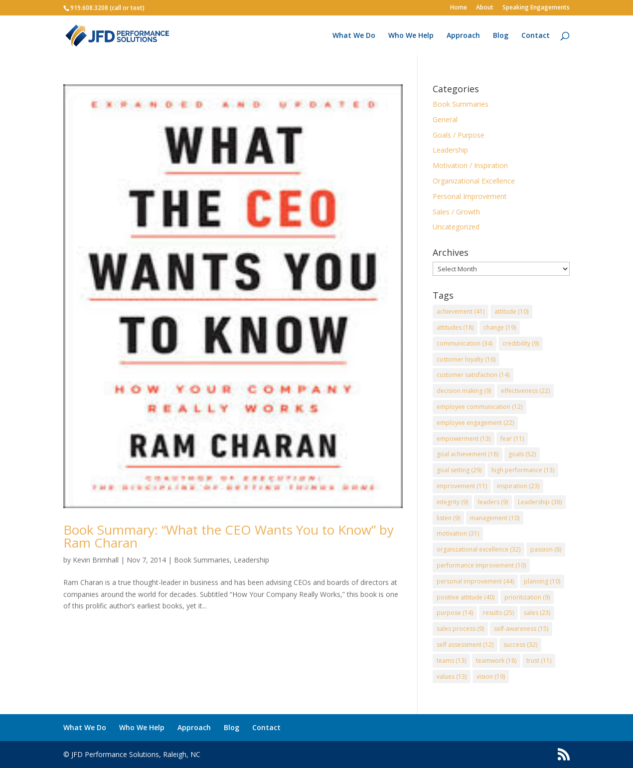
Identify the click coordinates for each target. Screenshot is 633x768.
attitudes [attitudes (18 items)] (455, 327)
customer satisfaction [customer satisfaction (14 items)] (473, 375)
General (445, 119)
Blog (500, 36)
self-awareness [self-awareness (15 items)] (521, 628)
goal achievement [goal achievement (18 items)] (467, 454)
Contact (535, 36)
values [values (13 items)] (452, 676)
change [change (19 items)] (499, 327)
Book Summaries (202, 560)
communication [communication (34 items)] (464, 343)
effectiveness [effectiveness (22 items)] (525, 390)
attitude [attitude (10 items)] (511, 311)
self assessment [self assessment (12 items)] (465, 644)
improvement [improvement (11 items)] (462, 486)
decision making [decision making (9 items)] (464, 390)
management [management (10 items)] (494, 518)
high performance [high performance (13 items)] (522, 470)
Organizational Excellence (474, 181)
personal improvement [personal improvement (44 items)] (475, 581)
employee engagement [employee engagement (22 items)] (475, 422)
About (484, 7)
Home (458, 7)
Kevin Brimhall (96, 560)
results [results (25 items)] (498, 612)
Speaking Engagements (536, 7)
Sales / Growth (456, 211)
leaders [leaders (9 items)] (493, 502)
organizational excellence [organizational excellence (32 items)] (478, 549)
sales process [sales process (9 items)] (460, 628)
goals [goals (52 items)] (522, 454)
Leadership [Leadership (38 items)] (540, 502)
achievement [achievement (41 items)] (460, 311)
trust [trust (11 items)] (538, 660)
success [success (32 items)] (520, 644)
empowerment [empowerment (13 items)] (463, 438)
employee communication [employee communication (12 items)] (479, 406)
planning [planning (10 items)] (542, 581)
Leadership (251, 560)
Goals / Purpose (458, 135)
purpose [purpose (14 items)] (455, 612)
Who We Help (411, 36)
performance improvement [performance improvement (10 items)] (481, 565)
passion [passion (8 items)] (545, 549)
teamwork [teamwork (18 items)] (496, 660)
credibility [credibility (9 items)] (520, 343)
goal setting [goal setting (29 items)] (459, 470)
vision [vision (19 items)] (490, 676)
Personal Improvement (470, 196)
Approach (463, 36)
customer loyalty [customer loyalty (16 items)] (466, 359)
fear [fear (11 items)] (512, 438)
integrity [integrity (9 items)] (452, 502)
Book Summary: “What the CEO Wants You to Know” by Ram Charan (228, 536)
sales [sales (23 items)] (537, 612)
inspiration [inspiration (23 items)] (518, 486)
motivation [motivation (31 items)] (458, 533)
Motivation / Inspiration (470, 165)
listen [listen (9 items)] (448, 518)
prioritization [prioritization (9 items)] (527, 597)
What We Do (353, 36)
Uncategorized (456, 226)
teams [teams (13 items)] (451, 660)
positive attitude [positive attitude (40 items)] (465, 597)
